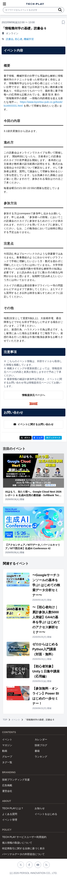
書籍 (37, 750)
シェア (38, 438)
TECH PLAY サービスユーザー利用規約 (24, 837)
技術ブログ (41, 745)
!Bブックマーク (53, 438)
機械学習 (29, 39)
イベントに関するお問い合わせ (33, 424)
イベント (15, 719)
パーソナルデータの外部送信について (23, 854)
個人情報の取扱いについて (17, 842)
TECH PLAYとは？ (12, 808)
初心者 (18, 39)
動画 (4, 750)
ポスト (25, 438)
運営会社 (7, 791)
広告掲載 (7, 785)
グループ (7, 756)
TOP (5, 719)
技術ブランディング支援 (16, 779)
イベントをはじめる (46, 814)
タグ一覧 (7, 762)
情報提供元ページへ (33, 395)
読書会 (9, 39)
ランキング (41, 756)
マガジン (7, 745)
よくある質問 (9, 814)
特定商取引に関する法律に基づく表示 (23, 848)
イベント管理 (9, 819)
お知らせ (40, 808)
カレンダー (41, 739)
